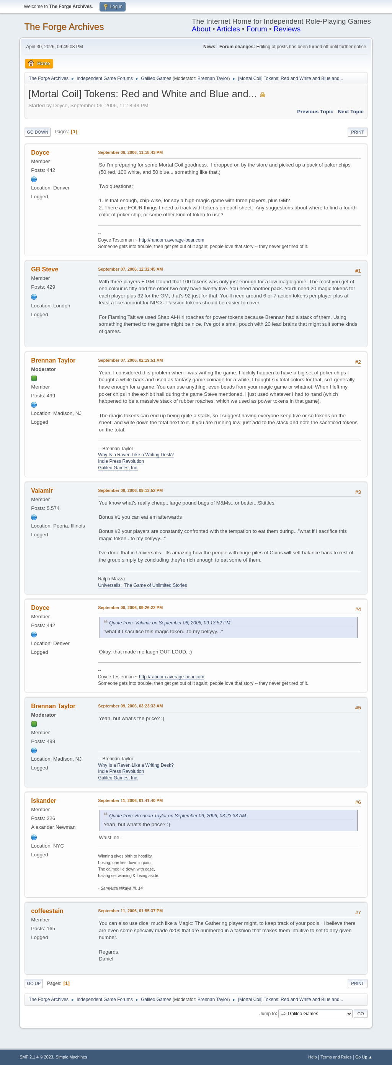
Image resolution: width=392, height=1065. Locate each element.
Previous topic (315, 111)
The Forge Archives (64, 26)
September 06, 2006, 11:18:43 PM (130, 152)
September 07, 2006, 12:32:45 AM (130, 269)
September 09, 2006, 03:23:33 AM (130, 706)
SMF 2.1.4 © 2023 (36, 1057)
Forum (257, 29)
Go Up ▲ (363, 1057)
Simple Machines (71, 1057)
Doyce (40, 152)
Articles (228, 29)
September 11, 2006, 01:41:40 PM (130, 800)
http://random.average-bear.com (171, 240)
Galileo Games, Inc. (118, 467)
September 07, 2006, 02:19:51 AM (130, 360)
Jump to (268, 1013)
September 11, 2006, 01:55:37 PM (130, 910)
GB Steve (44, 269)
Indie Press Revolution (121, 461)
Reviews (287, 29)
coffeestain (47, 911)
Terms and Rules (335, 1057)
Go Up (34, 983)
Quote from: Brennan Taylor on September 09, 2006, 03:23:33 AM (177, 815)
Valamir (42, 490)
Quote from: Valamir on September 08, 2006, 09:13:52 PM (169, 623)
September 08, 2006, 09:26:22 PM (130, 607)
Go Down (37, 132)
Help (312, 1057)
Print (357, 132)
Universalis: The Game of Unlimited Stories (142, 585)
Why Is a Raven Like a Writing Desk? (136, 454)
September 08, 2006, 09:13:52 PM (130, 490)
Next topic (351, 111)
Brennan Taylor (213, 78)
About (201, 29)
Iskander (43, 800)
